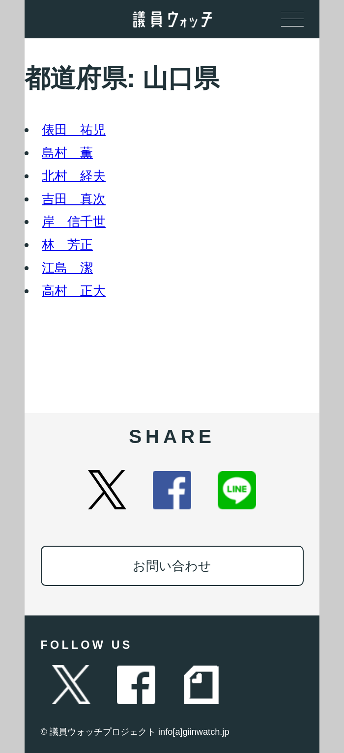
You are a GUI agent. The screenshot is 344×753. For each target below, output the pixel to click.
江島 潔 (67, 267)
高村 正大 (74, 290)
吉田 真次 (74, 199)
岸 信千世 (74, 221)
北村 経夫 (74, 175)
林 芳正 (67, 244)
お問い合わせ (172, 565)
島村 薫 (67, 152)
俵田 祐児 (74, 129)
